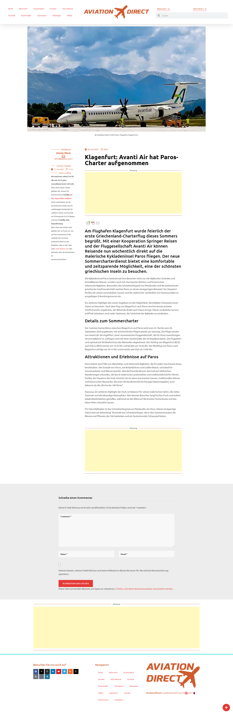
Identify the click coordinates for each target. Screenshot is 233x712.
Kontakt (127, 693)
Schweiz (53, 8)
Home (10, 8)
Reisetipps (56, 15)
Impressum (113, 693)
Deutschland (39, 8)
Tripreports (42, 15)
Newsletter (119, 700)
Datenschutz (103, 700)
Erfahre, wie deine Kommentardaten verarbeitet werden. (144, 588)
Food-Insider (26, 15)
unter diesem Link (62, 248)
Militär (69, 15)
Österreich (23, 8)
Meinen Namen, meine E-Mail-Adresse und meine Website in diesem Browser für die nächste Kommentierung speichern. (113, 572)
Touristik (11, 15)
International (67, 8)
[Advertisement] (133, 193)
